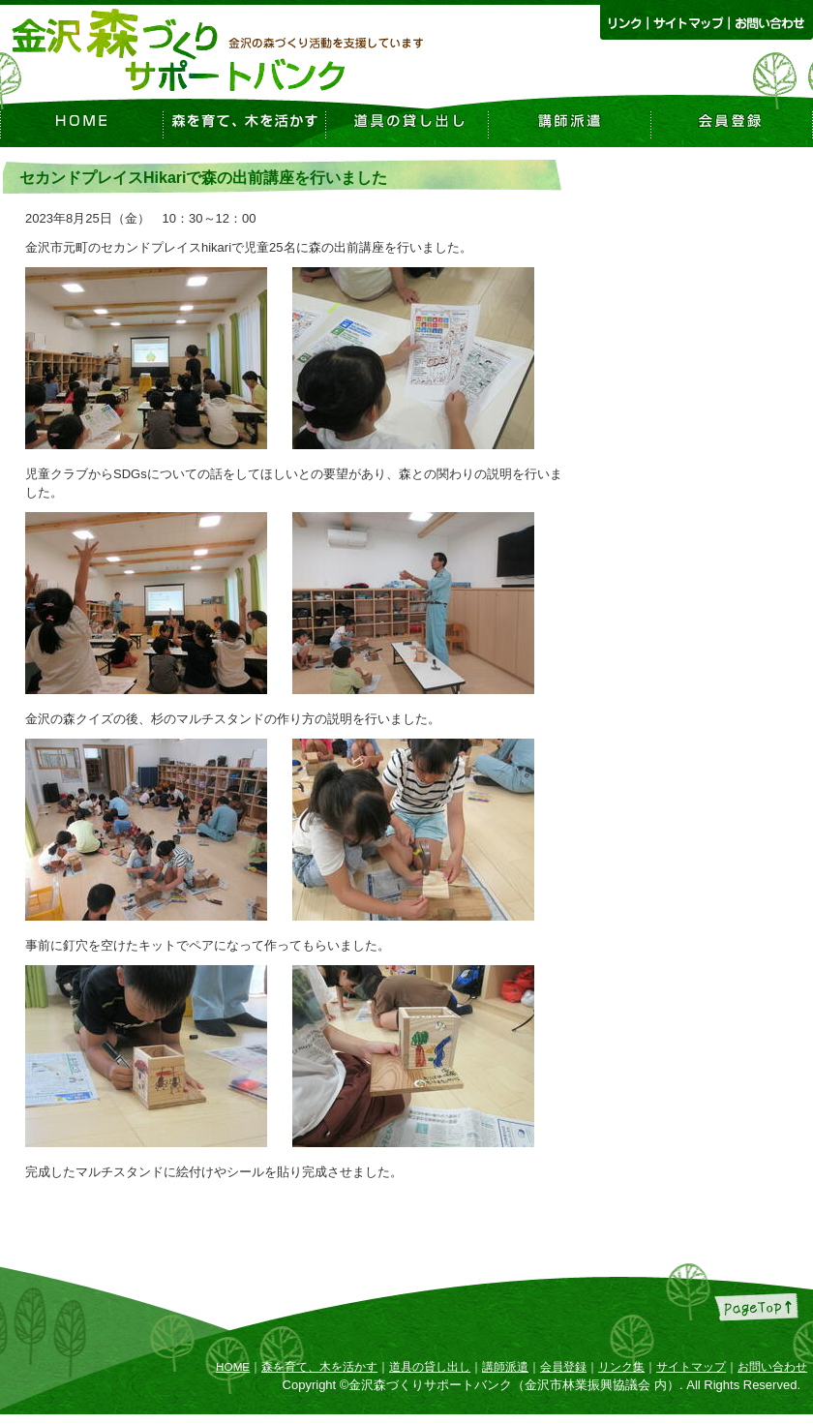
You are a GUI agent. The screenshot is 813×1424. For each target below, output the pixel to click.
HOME (233, 1366)
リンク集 (621, 1366)
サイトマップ (691, 1366)
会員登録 (563, 1366)
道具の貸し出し (429, 1366)
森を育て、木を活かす (319, 1366)
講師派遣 (505, 1366)
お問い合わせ (772, 1366)
